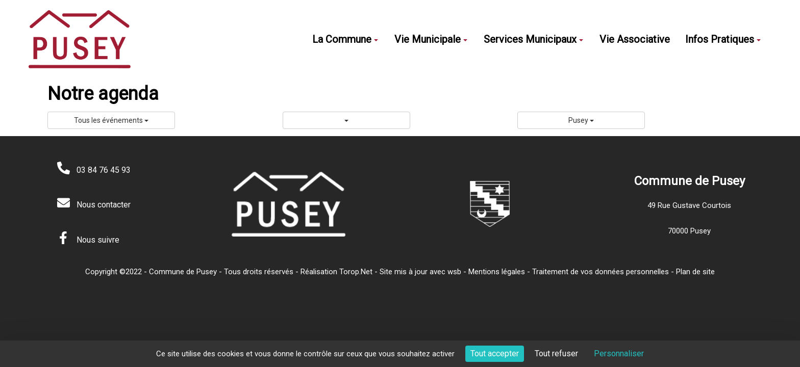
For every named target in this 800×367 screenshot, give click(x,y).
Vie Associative (634, 39)
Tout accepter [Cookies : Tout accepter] (494, 353)
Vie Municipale (430, 39)
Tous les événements (111, 120)
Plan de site (695, 271)
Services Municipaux (533, 39)
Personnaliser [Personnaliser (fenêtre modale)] (619, 353)
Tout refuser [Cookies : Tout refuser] (556, 353)
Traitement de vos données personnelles (600, 271)
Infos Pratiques (723, 39)
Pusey (581, 120)
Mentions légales (496, 271)
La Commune (345, 39)
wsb (454, 271)
